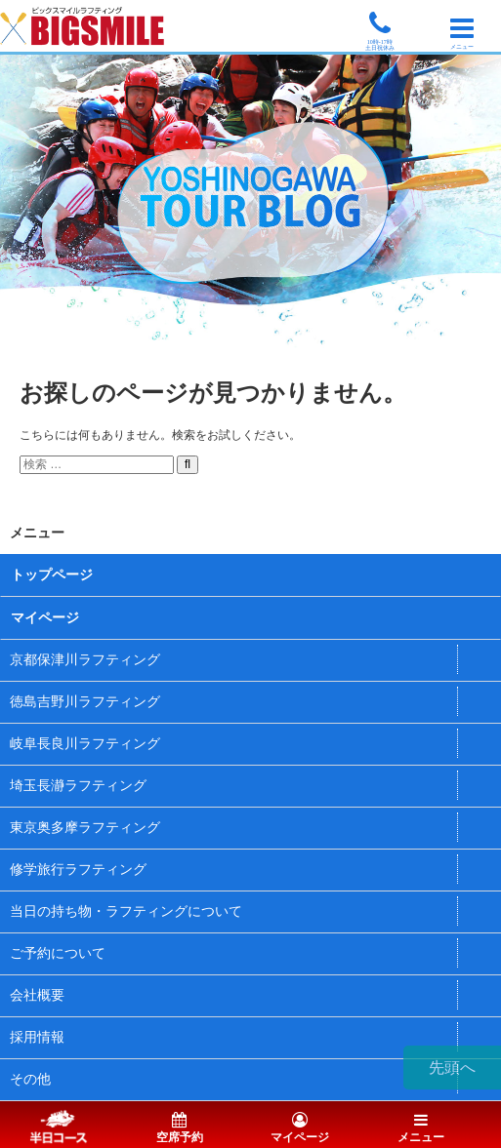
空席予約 (179, 1129)
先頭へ (452, 1067)
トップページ (52, 575)
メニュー (420, 1129)
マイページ (45, 618)
